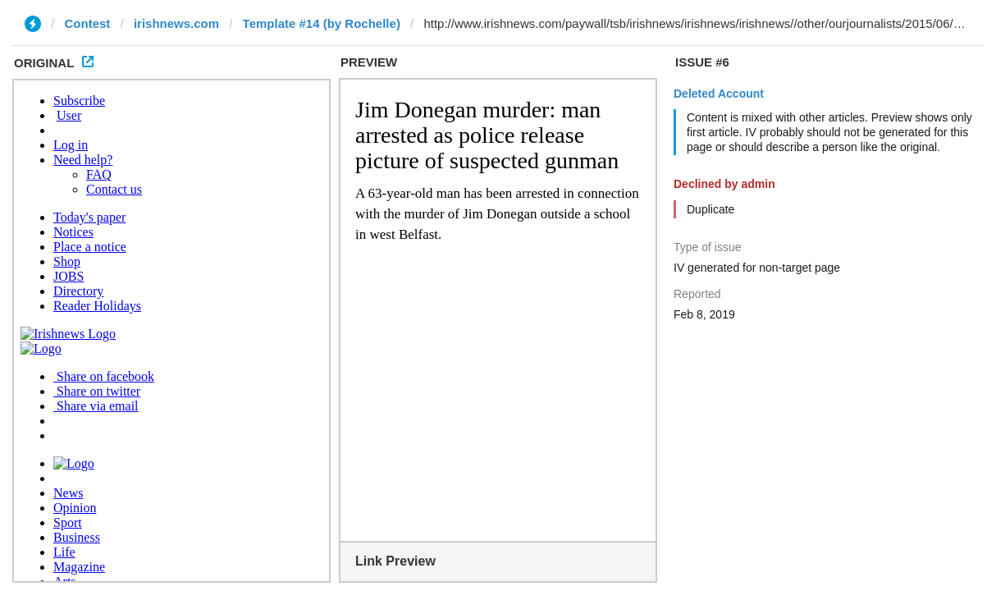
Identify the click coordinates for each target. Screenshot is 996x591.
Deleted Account (719, 93)
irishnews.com (176, 23)
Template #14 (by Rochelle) (321, 23)
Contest (88, 23)
